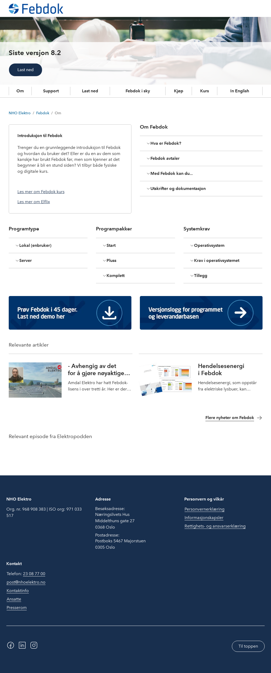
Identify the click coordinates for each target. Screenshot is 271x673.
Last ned (25, 69)
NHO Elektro (20, 113)
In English (239, 90)
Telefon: (26, 573)
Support (51, 90)
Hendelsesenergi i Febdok (221, 369)
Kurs (204, 90)
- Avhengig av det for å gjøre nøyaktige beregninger (96, 373)
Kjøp (178, 90)
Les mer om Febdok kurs (41, 191)
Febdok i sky (138, 90)
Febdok (42, 113)
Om (20, 90)
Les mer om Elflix (33, 201)
